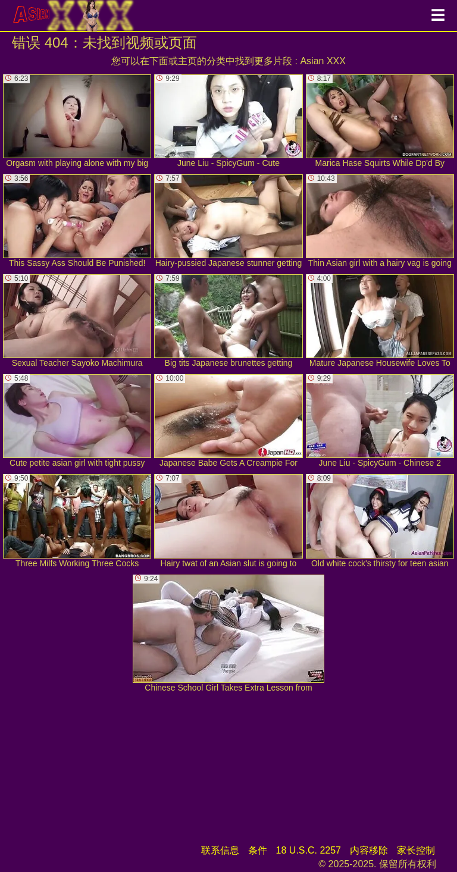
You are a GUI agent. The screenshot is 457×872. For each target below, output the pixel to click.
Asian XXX (322, 61)
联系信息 (220, 850)
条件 (257, 850)
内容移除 (369, 850)
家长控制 (416, 850)
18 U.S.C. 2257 (308, 850)
